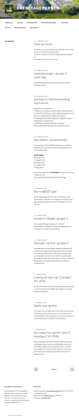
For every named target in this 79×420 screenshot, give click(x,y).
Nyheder (20, 22)
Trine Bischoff (46, 398)
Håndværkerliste (20, 27)
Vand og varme (43, 44)
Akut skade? (34, 27)
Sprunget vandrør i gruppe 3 (51, 243)
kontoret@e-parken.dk (54, 391)
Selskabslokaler (32, 22)
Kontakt (7, 27)
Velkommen (9, 22)
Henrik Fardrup (48, 395)
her (65, 177)
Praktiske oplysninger (49, 22)
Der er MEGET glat (45, 191)
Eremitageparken (38, 8)
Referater (65, 22)
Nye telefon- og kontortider (51, 139)
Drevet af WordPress (15, 415)
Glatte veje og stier (45, 305)
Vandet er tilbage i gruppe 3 (51, 218)
